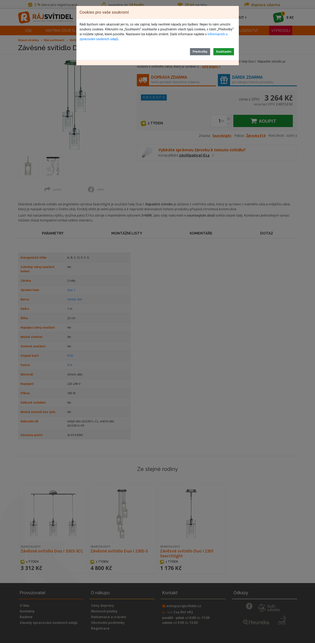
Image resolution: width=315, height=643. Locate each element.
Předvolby (200, 51)
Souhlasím (223, 51)
